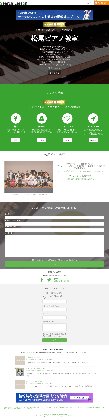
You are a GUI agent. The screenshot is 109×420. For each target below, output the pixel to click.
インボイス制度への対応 (14, 408)
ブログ (30, 408)
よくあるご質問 (60, 407)
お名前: (7, 215)
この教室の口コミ (48, 323)
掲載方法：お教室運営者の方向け (32, 407)
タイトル (45, 315)
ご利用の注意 (7, 407)
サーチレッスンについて (48, 407)
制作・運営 (69, 407)
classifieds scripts (58, 416)
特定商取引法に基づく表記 (93, 407)
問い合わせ (25, 408)
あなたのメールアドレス (50, 307)
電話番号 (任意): (10, 227)
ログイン (89, 2)
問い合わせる (100, 3)
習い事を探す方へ (17, 407)
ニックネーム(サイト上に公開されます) (53, 298)
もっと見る (54, 73)
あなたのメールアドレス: (13, 221)
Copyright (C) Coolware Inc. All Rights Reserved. (54, 414)
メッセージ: (9, 234)
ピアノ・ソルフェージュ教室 (36, 369)
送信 (54, 265)
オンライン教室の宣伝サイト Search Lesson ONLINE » (80, 172)
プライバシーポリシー (79, 407)
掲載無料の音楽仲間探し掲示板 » (80, 180)
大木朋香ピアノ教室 (33, 358)
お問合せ (16, 140)
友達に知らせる (61, 282)
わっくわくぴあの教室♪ (34, 382)
